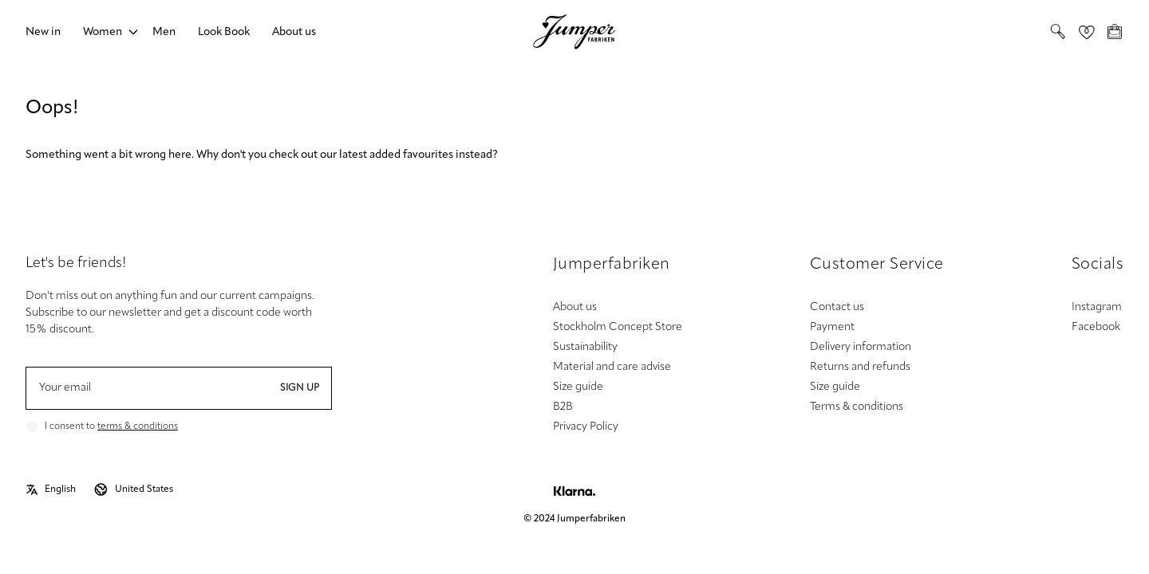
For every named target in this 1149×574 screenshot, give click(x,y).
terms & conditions (137, 426)
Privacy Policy (585, 427)
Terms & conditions (856, 407)
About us (294, 32)
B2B (563, 407)
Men (164, 32)
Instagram (1097, 307)
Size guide (578, 387)
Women (102, 32)
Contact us (837, 307)
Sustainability (585, 347)
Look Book (224, 32)
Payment (832, 327)
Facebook (1096, 327)
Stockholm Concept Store (617, 327)
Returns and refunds (860, 367)
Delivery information (860, 347)
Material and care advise (612, 367)
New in (43, 32)
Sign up (299, 388)
